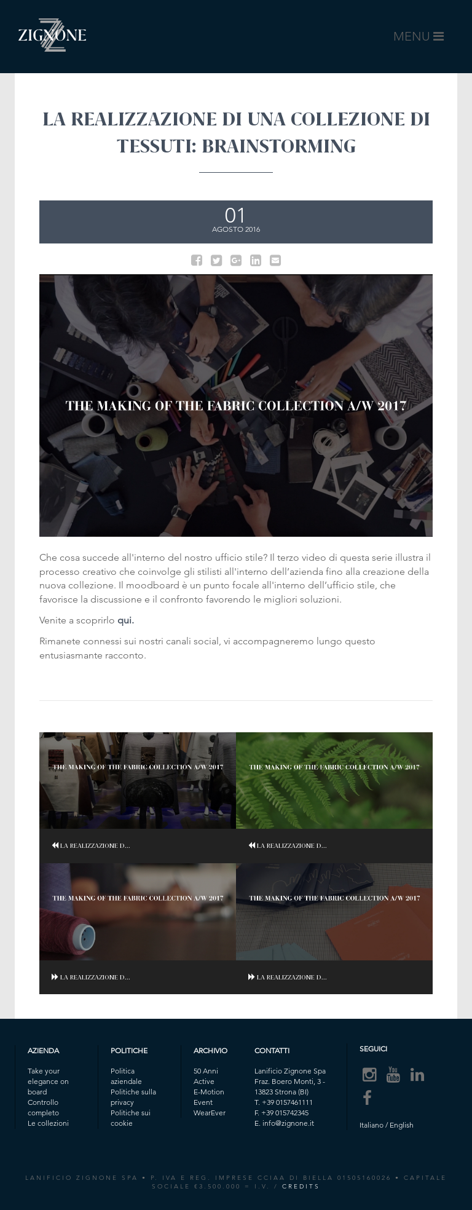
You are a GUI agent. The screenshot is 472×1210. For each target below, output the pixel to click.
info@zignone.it (288, 1123)
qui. (125, 620)
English (402, 1124)
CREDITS (301, 1186)
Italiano (372, 1124)
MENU (421, 39)
